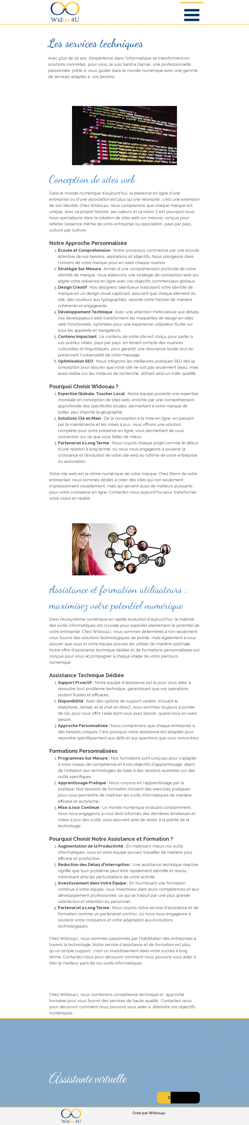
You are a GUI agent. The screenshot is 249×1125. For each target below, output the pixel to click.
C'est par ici (178, 1098)
